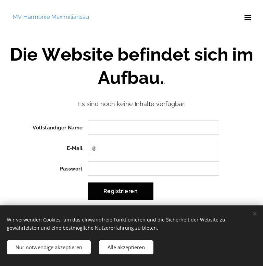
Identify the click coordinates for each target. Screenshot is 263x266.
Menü (248, 17)
